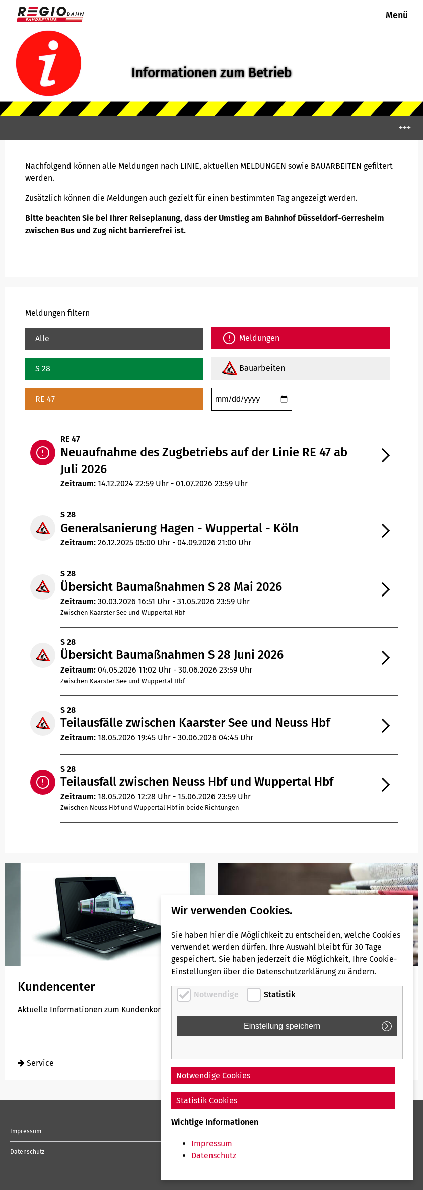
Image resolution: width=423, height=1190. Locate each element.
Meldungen (259, 338)
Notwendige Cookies (213, 1075)
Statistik (280, 994)
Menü (397, 15)
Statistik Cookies (206, 1100)
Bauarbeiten (262, 368)
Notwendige (216, 994)
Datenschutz (27, 1151)
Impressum (25, 1131)
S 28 (42, 369)
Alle (42, 338)
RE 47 (45, 399)
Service (36, 1063)
